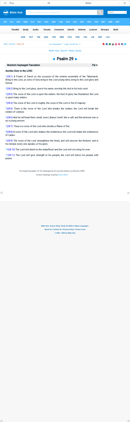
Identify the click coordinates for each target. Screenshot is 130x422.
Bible (6, 44)
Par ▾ (94, 65)
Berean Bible (63, 175)
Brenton (12, 44)
